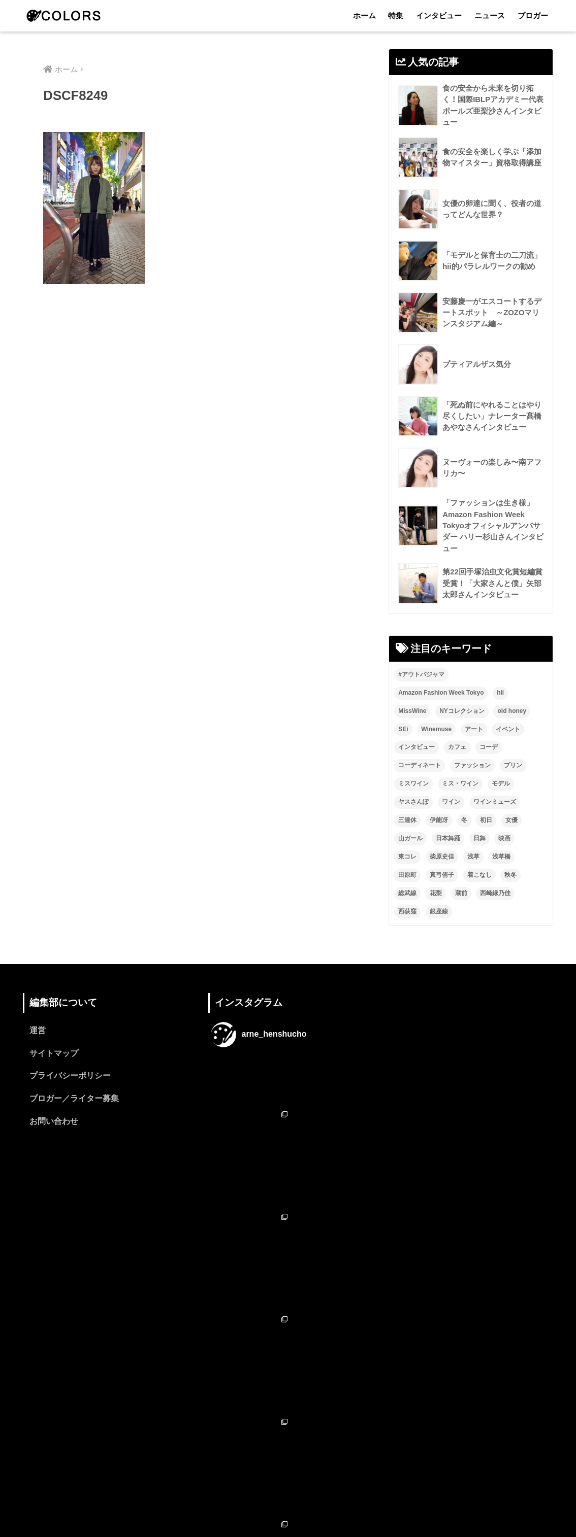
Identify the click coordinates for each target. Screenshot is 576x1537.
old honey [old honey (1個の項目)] (511, 712)
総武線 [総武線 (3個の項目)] (407, 894)
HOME (288, 1485)
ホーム (364, 15)
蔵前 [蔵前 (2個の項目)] (461, 894)
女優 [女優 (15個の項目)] (511, 821)
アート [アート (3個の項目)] (474, 730)
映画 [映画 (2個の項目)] (504, 839)
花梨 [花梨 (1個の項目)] (436, 894)
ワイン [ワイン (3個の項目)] (451, 803)
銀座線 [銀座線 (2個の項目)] (439, 912)
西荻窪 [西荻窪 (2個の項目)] (407, 912)
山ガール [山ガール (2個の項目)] (410, 839)
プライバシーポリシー (70, 1078)
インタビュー (439, 15)
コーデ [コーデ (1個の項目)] (488, 748)
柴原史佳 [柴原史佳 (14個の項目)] (442, 858)
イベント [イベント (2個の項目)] (508, 730)
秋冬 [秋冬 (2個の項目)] (510, 876)
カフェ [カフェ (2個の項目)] (457, 748)
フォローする (289, 1428)
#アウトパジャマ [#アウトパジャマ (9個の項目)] (421, 675)
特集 (395, 15)
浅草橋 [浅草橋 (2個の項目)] (501, 858)
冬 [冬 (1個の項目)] (464, 821)
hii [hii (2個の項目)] (500, 694)
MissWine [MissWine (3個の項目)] (412, 712)
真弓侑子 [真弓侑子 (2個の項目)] (442, 876)
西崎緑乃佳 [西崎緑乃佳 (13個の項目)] (495, 894)
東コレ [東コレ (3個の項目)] (407, 858)
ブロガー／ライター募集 (74, 1101)
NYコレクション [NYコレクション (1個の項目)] (462, 712)
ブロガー (533, 15)
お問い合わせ (53, 1124)
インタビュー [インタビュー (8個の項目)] (416, 748)
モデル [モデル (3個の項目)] (501, 785)
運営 (37, 1032)
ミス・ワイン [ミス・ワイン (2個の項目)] (460, 785)
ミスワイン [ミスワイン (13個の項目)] (413, 785)
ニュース (489, 15)
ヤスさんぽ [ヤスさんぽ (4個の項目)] (413, 803)
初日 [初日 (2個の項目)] (486, 821)
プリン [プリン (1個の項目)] (513, 766)
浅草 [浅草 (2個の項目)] (473, 858)
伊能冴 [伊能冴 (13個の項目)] (439, 821)
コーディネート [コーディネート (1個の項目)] (419, 766)
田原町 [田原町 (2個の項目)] (407, 876)
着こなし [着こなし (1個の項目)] (479, 876)
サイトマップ (53, 1055)
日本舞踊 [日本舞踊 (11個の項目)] (448, 839)
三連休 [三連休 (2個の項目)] (407, 821)
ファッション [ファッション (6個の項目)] (472, 766)
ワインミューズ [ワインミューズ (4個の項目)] (494, 803)
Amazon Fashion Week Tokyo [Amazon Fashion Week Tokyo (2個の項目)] (441, 694)
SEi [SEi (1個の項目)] (403, 730)
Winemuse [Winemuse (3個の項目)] (436, 730)
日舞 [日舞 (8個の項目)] (479, 839)
